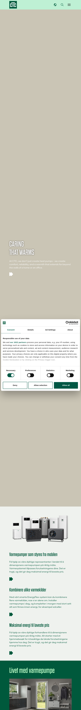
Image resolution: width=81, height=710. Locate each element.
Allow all (66, 385)
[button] (62, 4)
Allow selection (40, 385)
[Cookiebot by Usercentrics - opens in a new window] (67, 323)
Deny (15, 385)
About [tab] (70, 330)
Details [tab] (31, 330)
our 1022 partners (18, 342)
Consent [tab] (11, 330)
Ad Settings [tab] (50, 330)
